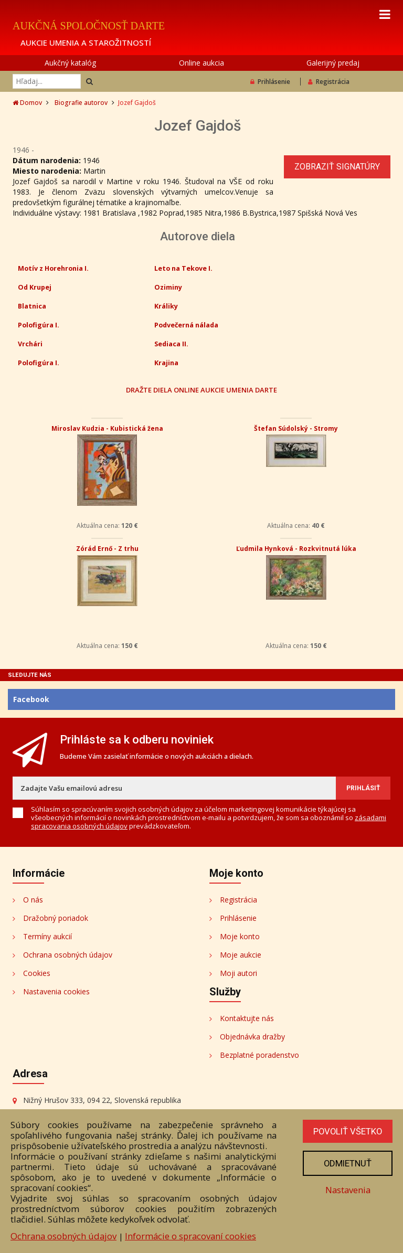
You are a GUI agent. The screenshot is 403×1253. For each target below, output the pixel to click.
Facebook (31, 699)
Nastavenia (346, 1190)
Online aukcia (201, 63)
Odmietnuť (347, 1163)
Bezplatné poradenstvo (259, 1055)
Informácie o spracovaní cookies (190, 1236)
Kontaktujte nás (247, 1018)
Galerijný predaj (332, 63)
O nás (33, 900)
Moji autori (238, 973)
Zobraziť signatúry (337, 167)
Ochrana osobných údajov (67, 955)
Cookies (36, 973)
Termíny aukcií (47, 936)
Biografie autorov (81, 102)
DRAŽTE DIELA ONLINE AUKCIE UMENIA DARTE (201, 389)
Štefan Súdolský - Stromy (296, 428)
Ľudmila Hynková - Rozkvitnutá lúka (296, 548)
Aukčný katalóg (70, 63)
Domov (27, 102)
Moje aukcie (240, 955)
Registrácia (328, 82)
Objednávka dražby (252, 1037)
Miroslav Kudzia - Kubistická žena (107, 428)
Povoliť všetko (347, 1131)
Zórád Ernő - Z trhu (107, 548)
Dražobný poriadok (55, 918)
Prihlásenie (270, 82)
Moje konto (240, 936)
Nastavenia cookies (56, 991)
